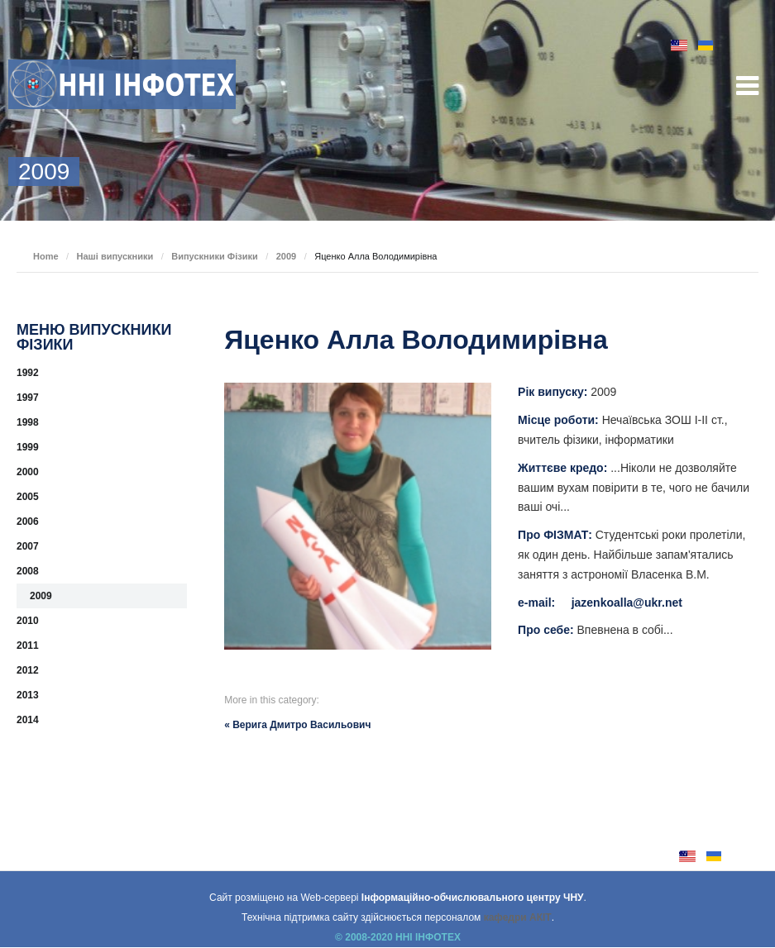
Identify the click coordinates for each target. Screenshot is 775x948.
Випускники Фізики (214, 256)
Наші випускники (115, 256)
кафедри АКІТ (518, 917)
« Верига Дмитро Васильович (297, 725)
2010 (28, 620)
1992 (28, 373)
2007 (28, 546)
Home (46, 256)
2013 (28, 695)
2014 (28, 720)
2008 (28, 571)
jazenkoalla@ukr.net (627, 602)
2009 (286, 256)
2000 (28, 472)
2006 (28, 521)
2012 (28, 670)
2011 (28, 645)
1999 (28, 447)
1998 (28, 422)
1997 (28, 397)
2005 (28, 497)
